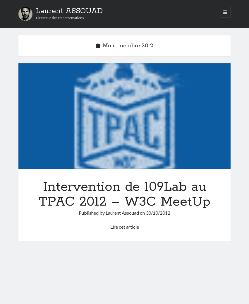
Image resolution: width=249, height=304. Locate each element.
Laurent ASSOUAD (69, 11)
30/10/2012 (158, 213)
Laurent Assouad (122, 213)
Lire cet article (124, 227)
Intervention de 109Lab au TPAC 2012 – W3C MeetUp (124, 116)
